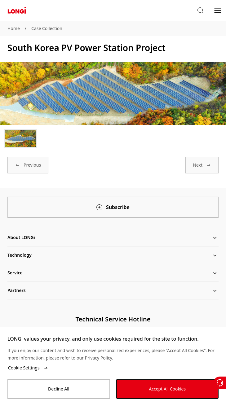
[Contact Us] (220, 383)
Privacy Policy (98, 358)
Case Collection (46, 28)
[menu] (217, 10)
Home (13, 28)
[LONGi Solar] (16, 10)
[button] (200, 10)
